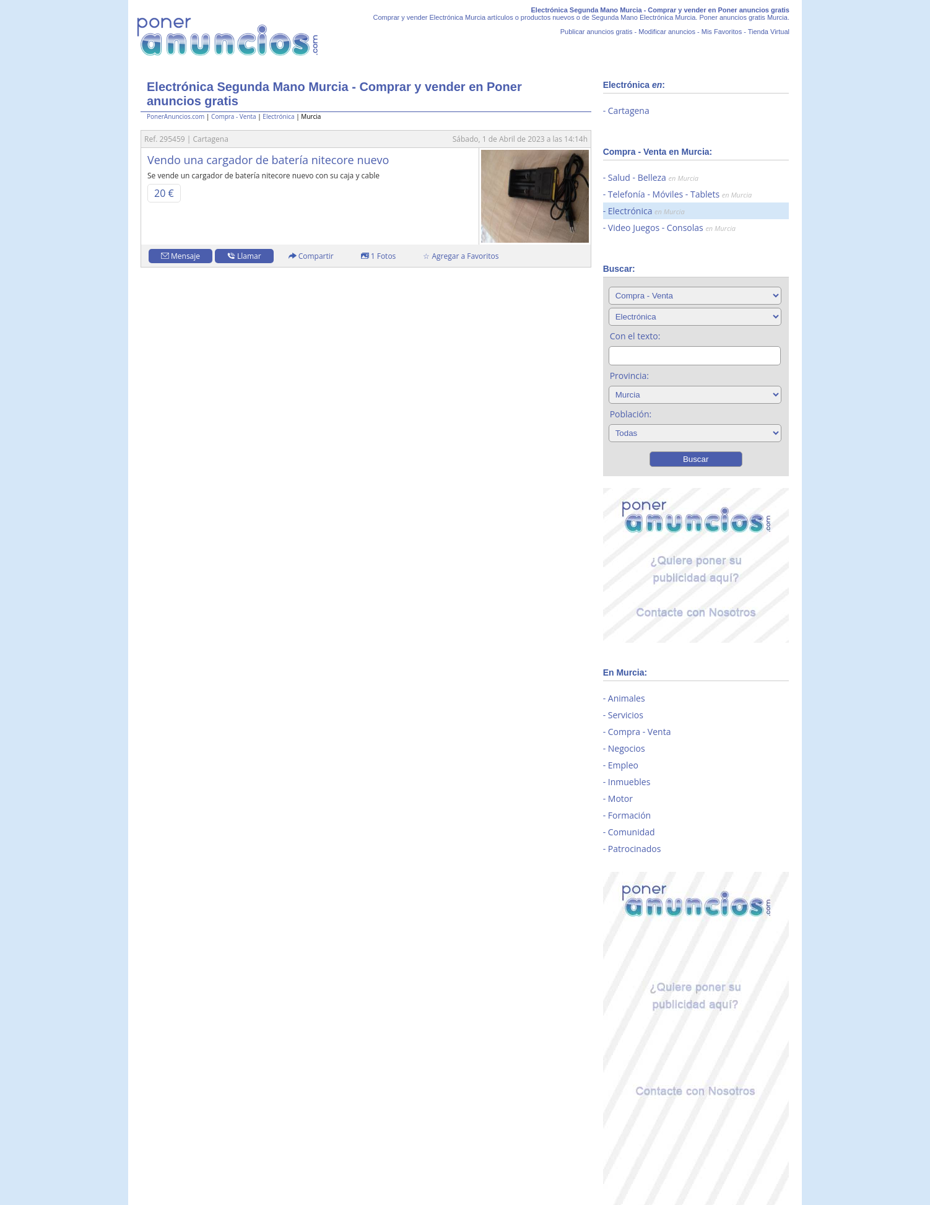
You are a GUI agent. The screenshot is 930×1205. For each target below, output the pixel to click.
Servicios (625, 715)
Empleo (623, 765)
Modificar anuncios (666, 31)
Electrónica (278, 116)
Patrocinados (634, 849)
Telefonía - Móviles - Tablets (680, 194)
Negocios (626, 748)
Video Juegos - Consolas (672, 227)
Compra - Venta (233, 116)
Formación (629, 815)
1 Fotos (378, 256)
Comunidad (631, 832)
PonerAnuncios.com (175, 116)
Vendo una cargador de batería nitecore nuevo (268, 159)
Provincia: (629, 375)
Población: (631, 414)
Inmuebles (629, 782)
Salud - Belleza (653, 177)
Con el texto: (635, 336)
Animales (626, 698)
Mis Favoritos (722, 31)
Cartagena (629, 110)
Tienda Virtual (768, 31)
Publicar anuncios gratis (596, 31)
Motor (620, 798)
